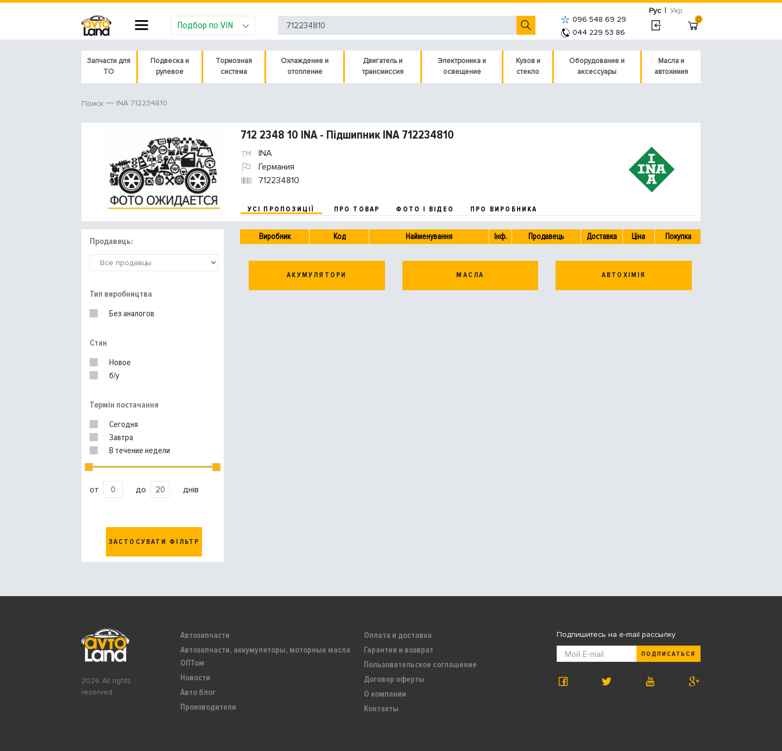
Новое (120, 362)
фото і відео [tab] (425, 209)
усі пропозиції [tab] (281, 209)
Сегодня (123, 424)
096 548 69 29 (593, 19)
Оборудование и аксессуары (597, 66)
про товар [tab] (357, 209)
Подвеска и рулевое (169, 66)
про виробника (504, 209)
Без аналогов (131, 313)
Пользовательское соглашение (420, 664)
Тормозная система (234, 66)
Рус (655, 10)
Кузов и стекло (528, 66)
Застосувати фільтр (154, 541)
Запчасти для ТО (108, 66)
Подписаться (668, 654)
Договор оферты (394, 679)
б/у (114, 375)
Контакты (381, 709)
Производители (208, 707)
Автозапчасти (205, 635)
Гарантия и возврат (398, 650)
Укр (676, 10)
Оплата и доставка (398, 635)
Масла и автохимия (671, 66)
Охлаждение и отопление (305, 66)
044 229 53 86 (593, 32)
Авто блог (198, 692)
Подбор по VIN (213, 25)
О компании (385, 694)
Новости (195, 678)
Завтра (121, 437)
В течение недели (139, 450)
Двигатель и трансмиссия (382, 66)
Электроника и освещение (462, 66)
